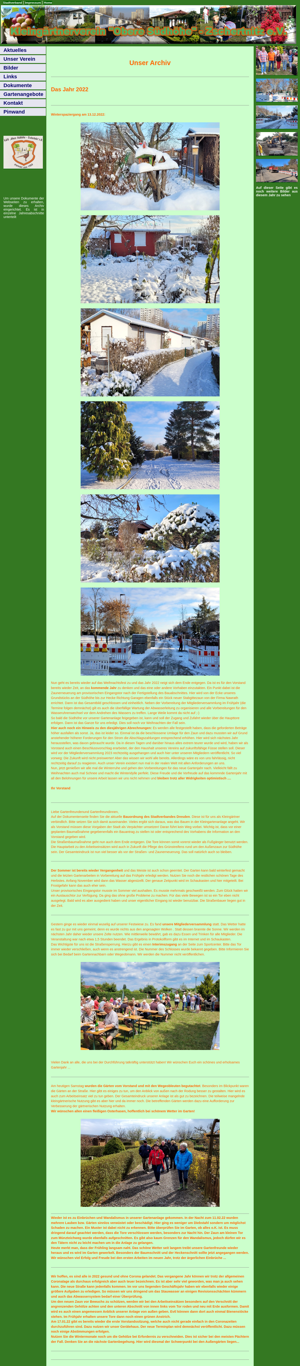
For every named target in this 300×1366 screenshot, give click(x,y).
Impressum (33, 2)
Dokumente (17, 85)
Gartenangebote (23, 94)
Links (10, 76)
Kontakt (13, 103)
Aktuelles (15, 50)
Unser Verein (19, 59)
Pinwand (14, 112)
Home (48, 2)
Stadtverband (12, 2)
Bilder (10, 68)
